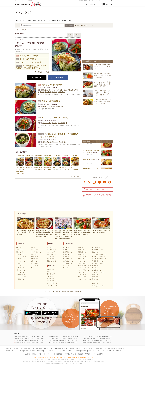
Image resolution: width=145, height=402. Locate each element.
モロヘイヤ (45, 142)
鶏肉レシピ (19, 252)
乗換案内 (71, 350)
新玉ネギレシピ (51, 261)
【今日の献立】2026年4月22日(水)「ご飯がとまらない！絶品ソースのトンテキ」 (107, 340)
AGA (103, 350)
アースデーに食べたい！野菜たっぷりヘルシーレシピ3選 (102, 66)
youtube (104, 182)
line (99, 182)
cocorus (26, 350)
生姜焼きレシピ (67, 252)
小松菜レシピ (20, 279)
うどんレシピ (67, 265)
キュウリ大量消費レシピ (99, 258)
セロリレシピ (51, 258)
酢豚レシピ (81, 247)
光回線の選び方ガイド (27, 348)
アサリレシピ (51, 256)
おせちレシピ (51, 269)
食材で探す (80, 25)
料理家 (64, 20)
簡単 (34, 20)
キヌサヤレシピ (51, 247)
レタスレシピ (51, 252)
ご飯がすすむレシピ (97, 286)
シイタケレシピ (51, 249)
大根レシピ (19, 263)
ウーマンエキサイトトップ (94, 4)
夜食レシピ (95, 283)
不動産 (78, 350)
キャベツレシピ (20, 261)
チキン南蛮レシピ (68, 263)
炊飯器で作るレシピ (97, 261)
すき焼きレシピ (67, 258)
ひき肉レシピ (20, 254)
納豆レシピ (34, 261)
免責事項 (100, 354)
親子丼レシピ (67, 247)
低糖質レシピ (96, 265)
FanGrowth (39, 348)
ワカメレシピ (34, 265)
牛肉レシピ (19, 247)
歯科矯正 (84, 350)
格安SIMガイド (112, 348)
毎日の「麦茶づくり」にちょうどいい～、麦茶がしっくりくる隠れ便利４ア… (102, 92)
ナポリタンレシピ (83, 263)
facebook (84, 182)
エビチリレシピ (82, 256)
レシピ (58, 350)
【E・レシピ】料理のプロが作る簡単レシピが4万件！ (64, 291)
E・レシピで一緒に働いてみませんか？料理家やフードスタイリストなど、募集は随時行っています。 (63, 357)
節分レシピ (50, 271)
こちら (85, 361)
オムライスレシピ (83, 258)
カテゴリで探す (90, 25)
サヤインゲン (46, 123)
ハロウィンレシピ (52, 281)
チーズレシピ (34, 249)
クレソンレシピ (51, 254)
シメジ (52, 142)
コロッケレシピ (82, 277)
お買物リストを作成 (43, 72)
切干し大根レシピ (36, 263)
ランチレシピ (96, 281)
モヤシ (44, 106)
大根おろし (61, 92)
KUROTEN (16, 348)
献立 (24, 20)
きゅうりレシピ (20, 274)
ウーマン (51, 350)
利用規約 (34, 354)
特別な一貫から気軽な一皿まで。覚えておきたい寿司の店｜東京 (102, 342)
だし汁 (61, 142)
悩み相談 (32, 350)
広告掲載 (80, 354)
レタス (65, 90)
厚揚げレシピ (34, 256)
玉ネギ (53, 106)
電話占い (91, 348)
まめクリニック (48, 348)
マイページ (72, 20)
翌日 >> (77, 35)
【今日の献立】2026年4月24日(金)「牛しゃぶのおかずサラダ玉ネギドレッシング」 (40, 340)
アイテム (78, 348)
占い (96, 0)
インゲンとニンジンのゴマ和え (31, 62)
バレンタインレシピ (52, 285)
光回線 (121, 348)
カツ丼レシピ (67, 249)
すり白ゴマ (61, 123)
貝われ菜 (70, 90)
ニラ (49, 106)
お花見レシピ (51, 278)
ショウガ (57, 90)
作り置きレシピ (96, 247)
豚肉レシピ (19, 249)
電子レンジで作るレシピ (99, 263)
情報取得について (90, 354)
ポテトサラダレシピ (83, 270)
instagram (94, 182)
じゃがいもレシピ (21, 256)
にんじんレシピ (20, 272)
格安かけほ (9, 350)
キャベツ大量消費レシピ (99, 254)
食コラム (47, 20)
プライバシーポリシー (45, 354)
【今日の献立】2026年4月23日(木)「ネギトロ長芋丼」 (65, 340)
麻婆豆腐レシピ (82, 252)
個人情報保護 (58, 354)
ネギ (56, 142)
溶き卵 (58, 106)
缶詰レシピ (95, 252)
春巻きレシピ (81, 254)
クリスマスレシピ (52, 283)
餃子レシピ (81, 249)
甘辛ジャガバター (88, 160)
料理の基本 (56, 20)
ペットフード (97, 350)
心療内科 (71, 348)
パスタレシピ (81, 261)
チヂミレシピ (81, 272)
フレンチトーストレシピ (84, 279)
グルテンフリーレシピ (98, 272)
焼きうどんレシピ (68, 267)
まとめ (40, 20)
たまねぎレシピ (20, 258)
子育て (81, 0)
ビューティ (91, 0)
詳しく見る (76, 176)
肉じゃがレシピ (67, 254)
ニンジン (54, 123)
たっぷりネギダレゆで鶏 (29, 56)
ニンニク (54, 92)
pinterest (109, 182)
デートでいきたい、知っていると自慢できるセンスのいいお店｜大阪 (36, 342)
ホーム (18, 20)
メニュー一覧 (109, 0)
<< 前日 (70, 35)
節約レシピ (95, 274)
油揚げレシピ (34, 258)
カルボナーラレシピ (83, 267)
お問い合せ (72, 354)
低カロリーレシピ (97, 267)
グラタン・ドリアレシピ (84, 265)
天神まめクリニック (61, 348)
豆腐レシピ (34, 254)
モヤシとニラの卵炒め (28, 59)
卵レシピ (33, 247)
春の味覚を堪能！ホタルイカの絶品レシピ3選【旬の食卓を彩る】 (69, 336)
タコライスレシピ (83, 274)
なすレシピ (19, 265)
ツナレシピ (34, 267)
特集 (29, 20)
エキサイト (109, 4)
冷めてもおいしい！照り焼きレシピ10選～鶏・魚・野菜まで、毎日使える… (102, 84)
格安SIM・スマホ (101, 348)
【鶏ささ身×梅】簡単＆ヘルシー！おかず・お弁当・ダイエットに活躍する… (102, 101)
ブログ (85, 348)
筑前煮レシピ (67, 256)
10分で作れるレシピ (97, 249)
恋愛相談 (40, 350)
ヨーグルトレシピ (36, 252)
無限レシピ (95, 277)
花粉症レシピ (51, 274)
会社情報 (27, 354)
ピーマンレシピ (20, 270)
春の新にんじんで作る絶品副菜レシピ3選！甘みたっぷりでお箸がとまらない (102, 75)
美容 (89, 350)
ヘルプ (66, 354)
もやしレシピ (20, 267)
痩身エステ (110, 350)
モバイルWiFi (18, 350)
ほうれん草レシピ (21, 277)
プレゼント (101, 0)
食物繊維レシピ (96, 270)
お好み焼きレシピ (68, 261)
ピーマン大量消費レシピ (99, 256)
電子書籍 (118, 350)
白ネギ (51, 90)
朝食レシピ (95, 279)
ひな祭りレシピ (51, 276)
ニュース (64, 350)
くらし (85, 0)
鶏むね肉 (45, 90)
